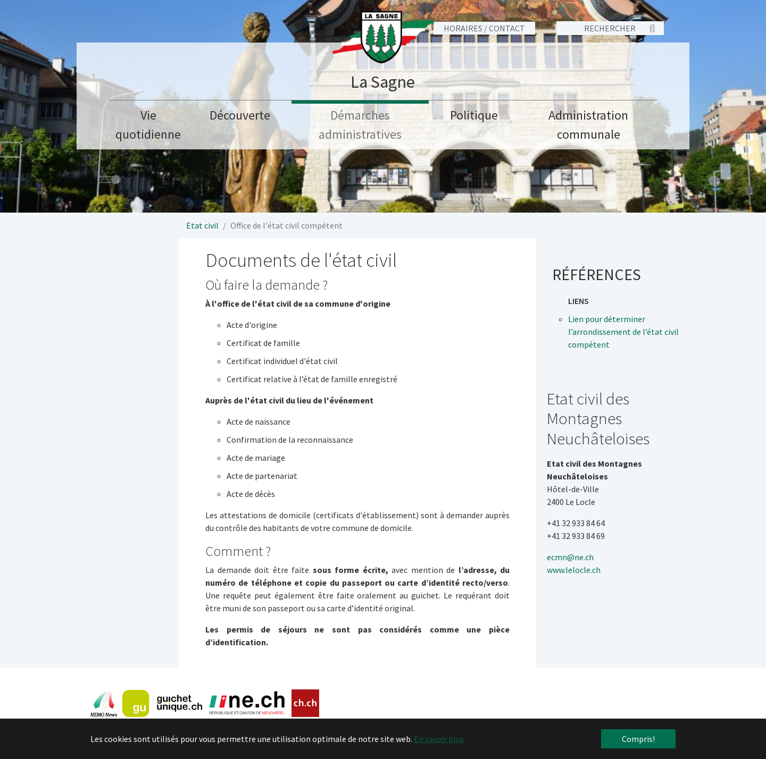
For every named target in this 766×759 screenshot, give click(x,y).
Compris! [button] (638, 738)
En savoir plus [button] (439, 738)
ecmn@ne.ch (570, 557)
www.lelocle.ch (574, 569)
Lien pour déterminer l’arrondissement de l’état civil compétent (623, 332)
